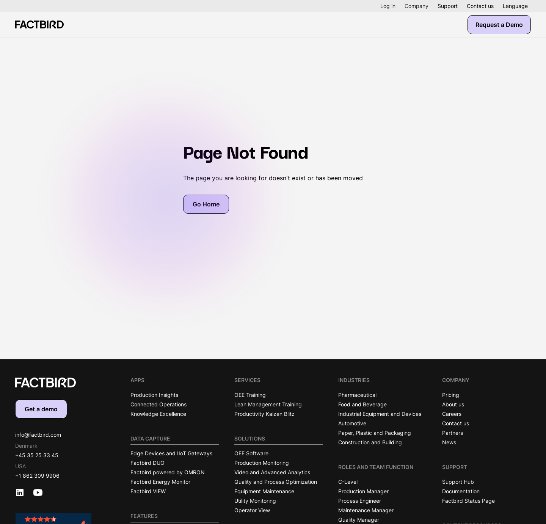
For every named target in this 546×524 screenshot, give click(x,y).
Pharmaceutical (357, 395)
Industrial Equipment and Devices (379, 414)
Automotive (352, 423)
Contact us (480, 6)
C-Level (348, 481)
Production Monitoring (261, 462)
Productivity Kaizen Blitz (264, 414)
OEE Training (250, 395)
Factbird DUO (147, 462)
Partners (452, 433)
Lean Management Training (268, 404)
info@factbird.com (38, 434)
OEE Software (251, 453)
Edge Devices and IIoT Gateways (171, 453)
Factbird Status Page (468, 500)
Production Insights (154, 395)
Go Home (206, 204)
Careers (451, 414)
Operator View (252, 510)
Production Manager (363, 491)
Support (448, 6)
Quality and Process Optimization (275, 481)
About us (453, 404)
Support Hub (458, 481)
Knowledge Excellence (158, 414)
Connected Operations (158, 404)
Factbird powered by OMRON (167, 472)
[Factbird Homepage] (39, 24)
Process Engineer (359, 500)
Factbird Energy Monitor (160, 481)
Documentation (461, 491)
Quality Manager (358, 519)
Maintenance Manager (366, 510)
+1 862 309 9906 (37, 475)
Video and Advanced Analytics (272, 472)
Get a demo (41, 409)
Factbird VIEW (148, 491)
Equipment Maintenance (264, 491)
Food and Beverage (362, 404)
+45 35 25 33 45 (36, 455)
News (449, 442)
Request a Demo (499, 24)
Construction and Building (370, 442)
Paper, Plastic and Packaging (374, 433)
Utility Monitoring (255, 500)
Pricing (450, 395)
